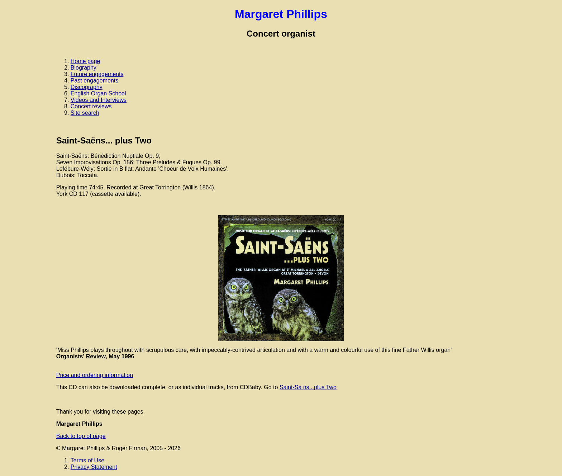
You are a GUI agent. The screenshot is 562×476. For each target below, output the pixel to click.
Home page (85, 61)
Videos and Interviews (99, 100)
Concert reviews (91, 106)
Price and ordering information (94, 375)
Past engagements (94, 80)
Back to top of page (81, 436)
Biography (83, 68)
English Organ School (98, 93)
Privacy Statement (94, 467)
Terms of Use (87, 460)
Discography (87, 87)
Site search (85, 113)
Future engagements (97, 74)
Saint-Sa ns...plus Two (308, 387)
